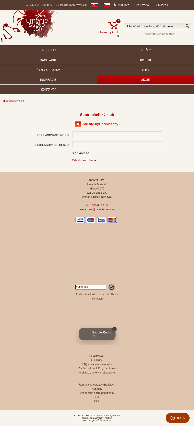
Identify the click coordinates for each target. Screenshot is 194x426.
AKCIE (145, 80)
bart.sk (108, 418)
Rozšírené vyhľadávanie (159, 33)
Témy (146, 70)
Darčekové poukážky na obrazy (97, 368)
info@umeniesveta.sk (73, 5)
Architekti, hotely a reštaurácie (97, 372)
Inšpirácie (48, 80)
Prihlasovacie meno (53, 135)
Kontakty (48, 89)
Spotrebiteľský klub (13, 100)
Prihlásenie (162, 5)
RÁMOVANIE (48, 60)
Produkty (48, 50)
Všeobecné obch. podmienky (97, 392)
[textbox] (158, 26)
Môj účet (123, 5)
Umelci (145, 60)
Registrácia (142, 5)
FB (97, 397)
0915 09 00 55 (99, 205)
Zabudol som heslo (84, 160)
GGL (97, 401)
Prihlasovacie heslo (52, 145)
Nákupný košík (109, 32)
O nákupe (97, 360)
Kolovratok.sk (104, 420)
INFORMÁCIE (97, 356)
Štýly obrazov (48, 70)
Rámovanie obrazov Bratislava (97, 384)
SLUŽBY (145, 50)
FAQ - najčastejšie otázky (97, 364)
